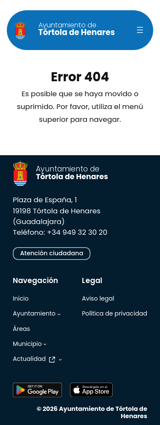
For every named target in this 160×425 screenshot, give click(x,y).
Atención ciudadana (51, 253)
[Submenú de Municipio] (45, 343)
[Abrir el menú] (140, 30)
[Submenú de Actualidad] (60, 359)
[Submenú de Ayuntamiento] (59, 314)
